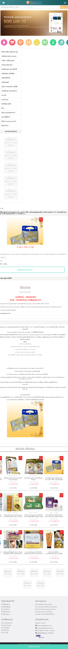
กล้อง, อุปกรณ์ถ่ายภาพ (8, 112)
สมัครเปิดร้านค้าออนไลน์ (43, 604)
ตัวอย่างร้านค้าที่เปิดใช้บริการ (45, 614)
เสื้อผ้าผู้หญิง (5, 607)
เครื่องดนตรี (5, 82)
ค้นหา (64, 7)
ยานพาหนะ (4, 99)
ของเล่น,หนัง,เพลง (6, 65)
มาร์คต (5, 264)
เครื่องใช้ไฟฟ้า (5, 78)
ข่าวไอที (4, 632)
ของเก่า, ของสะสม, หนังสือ (9, 86)
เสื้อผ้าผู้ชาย (5, 604)
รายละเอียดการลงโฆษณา (44, 612)
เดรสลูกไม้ (5, 609)
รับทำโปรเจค (6, 625)
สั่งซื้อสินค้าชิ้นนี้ (34, 646)
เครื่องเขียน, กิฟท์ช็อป (8, 73)
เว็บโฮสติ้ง (5, 628)
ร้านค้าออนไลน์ (6, 623)
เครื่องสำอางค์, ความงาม (8, 56)
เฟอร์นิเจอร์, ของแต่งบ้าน (9, 91)
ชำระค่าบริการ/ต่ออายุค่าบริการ (45, 609)
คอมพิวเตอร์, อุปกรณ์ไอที (9, 69)
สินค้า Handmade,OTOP (8, 121)
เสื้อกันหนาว (5, 612)
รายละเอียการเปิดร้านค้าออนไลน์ (46, 607)
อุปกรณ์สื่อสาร (5, 117)
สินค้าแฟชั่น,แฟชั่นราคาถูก (9, 52)
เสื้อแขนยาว (5, 614)
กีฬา (2, 108)
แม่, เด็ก (3, 95)
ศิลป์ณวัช (5, 630)
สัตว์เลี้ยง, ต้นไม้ (6, 104)
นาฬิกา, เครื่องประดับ (7, 60)
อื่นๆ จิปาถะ (4, 125)
